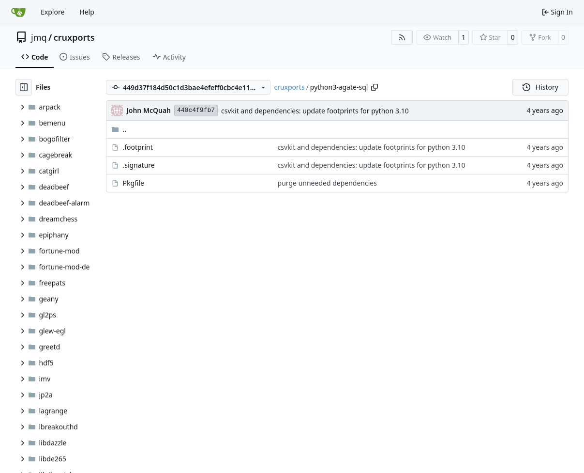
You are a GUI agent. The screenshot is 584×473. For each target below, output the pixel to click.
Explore (52, 11)
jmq (39, 37)
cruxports (74, 37)
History (540, 87)
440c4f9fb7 (196, 110)
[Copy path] (374, 87)
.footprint (137, 147)
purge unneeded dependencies (327, 183)
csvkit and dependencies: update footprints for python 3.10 (315, 110)
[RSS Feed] (402, 37)
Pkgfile (133, 183)
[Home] (18, 12)
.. (118, 129)
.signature (138, 165)
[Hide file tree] (23, 87)
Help (86, 11)
